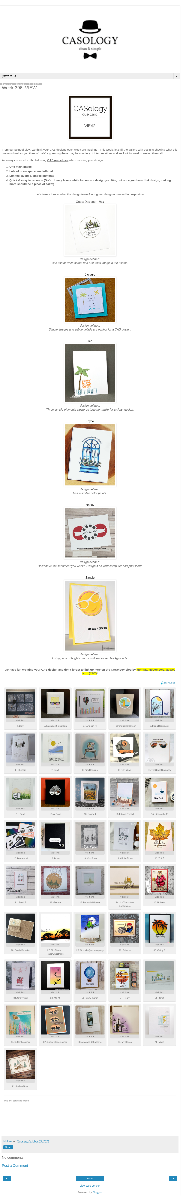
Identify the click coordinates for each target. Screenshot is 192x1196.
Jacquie (90, 274)
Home (90, 1178)
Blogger (97, 1192)
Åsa (101, 201)
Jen (90, 341)
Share (8, 1147)
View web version (90, 1185)
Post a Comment (15, 1165)
